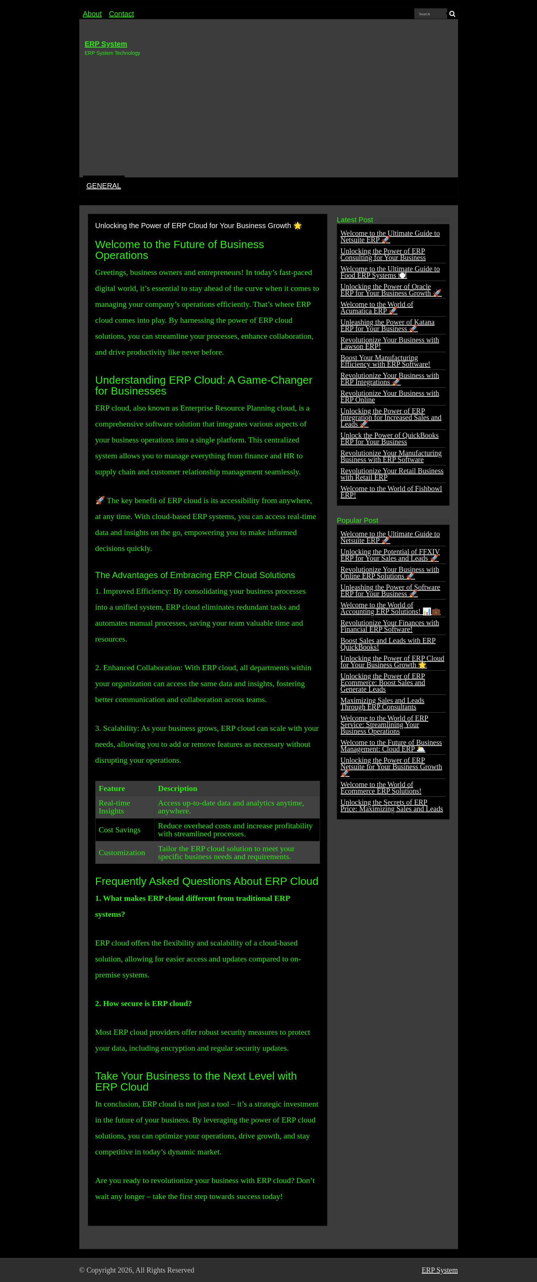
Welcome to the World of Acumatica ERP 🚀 (377, 307)
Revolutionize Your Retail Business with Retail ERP (392, 474)
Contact (121, 14)
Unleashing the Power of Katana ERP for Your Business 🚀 (388, 325)
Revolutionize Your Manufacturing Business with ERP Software (391, 456)
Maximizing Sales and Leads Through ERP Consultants (383, 703)
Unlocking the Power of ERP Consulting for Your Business (383, 254)
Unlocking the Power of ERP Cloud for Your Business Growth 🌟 (392, 661)
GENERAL (104, 186)
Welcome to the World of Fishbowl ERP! (391, 492)
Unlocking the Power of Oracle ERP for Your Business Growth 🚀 (391, 290)
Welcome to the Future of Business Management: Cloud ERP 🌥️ (391, 745)
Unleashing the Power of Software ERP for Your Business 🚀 (391, 590)
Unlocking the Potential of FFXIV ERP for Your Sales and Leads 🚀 (390, 555)
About (92, 14)
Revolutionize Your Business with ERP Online (390, 396)
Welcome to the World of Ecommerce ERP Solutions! (381, 787)
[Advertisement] (269, 115)
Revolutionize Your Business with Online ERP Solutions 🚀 (390, 572)
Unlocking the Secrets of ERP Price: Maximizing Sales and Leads (392, 805)
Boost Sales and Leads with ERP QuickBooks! (388, 643)
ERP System (106, 44)
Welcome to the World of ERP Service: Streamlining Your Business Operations (384, 724)
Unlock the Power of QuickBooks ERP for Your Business (390, 438)
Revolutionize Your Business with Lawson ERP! (390, 343)
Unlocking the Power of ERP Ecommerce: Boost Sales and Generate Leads (383, 682)
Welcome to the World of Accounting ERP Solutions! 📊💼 (391, 608)
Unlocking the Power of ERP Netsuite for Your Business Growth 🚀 (391, 766)
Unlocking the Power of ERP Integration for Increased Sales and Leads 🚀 (391, 417)
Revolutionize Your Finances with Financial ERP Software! (390, 626)
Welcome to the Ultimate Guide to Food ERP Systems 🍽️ (390, 272)
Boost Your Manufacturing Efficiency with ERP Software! (385, 361)
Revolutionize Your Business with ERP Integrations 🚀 (390, 378)
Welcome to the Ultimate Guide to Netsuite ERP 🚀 (390, 236)
